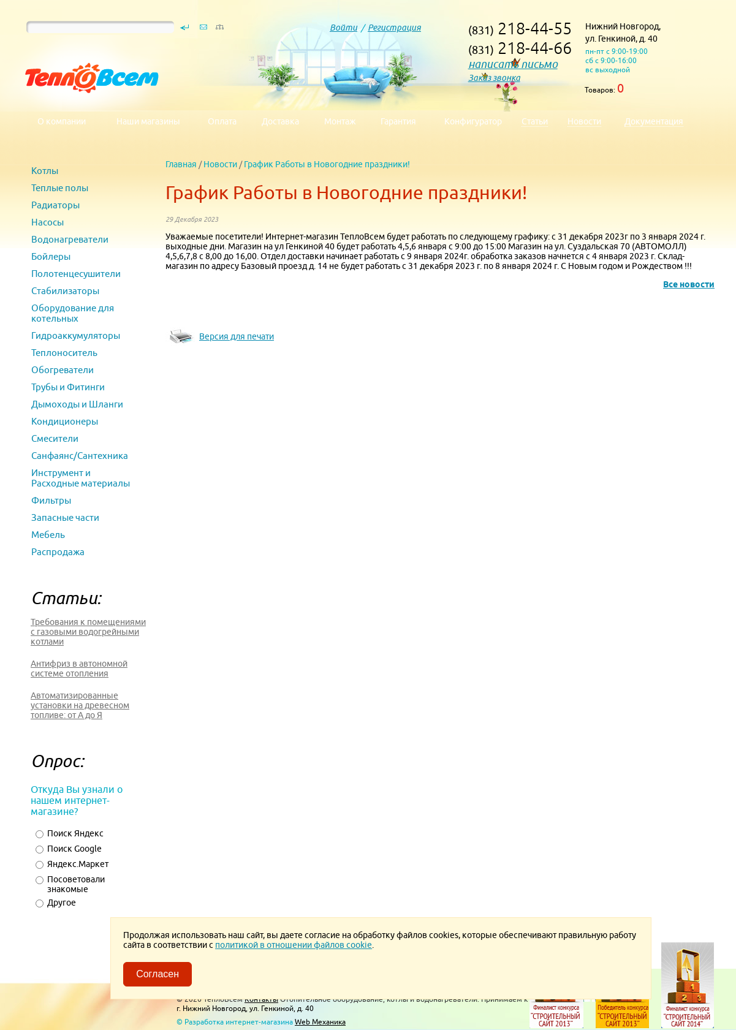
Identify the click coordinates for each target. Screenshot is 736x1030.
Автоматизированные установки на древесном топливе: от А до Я (80, 705)
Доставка (280, 121)
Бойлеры (50, 256)
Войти (343, 27)
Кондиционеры (64, 421)
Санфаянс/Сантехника (79, 455)
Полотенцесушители (76, 273)
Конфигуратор (473, 121)
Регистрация (394, 27)
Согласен (157, 974)
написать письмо (513, 64)
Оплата (222, 121)
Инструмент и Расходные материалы (80, 478)
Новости (220, 164)
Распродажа (58, 552)
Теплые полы (59, 188)
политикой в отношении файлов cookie (293, 945)
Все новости (689, 284)
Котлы (44, 170)
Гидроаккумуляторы (75, 335)
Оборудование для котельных (72, 313)
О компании (61, 121)
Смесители (54, 438)
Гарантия (398, 121)
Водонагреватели (69, 239)
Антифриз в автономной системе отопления (79, 668)
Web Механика (320, 1021)
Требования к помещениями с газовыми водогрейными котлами (88, 631)
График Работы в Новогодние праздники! (327, 164)
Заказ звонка (494, 78)
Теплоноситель (64, 352)
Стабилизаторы (65, 291)
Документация (653, 121)
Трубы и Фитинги (68, 387)
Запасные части (65, 517)
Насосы (47, 222)
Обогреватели (62, 370)
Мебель (48, 534)
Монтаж (340, 121)
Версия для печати (236, 336)
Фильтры (51, 500)
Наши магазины (148, 121)
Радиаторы (55, 205)
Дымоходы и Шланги (77, 404)
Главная (181, 164)
